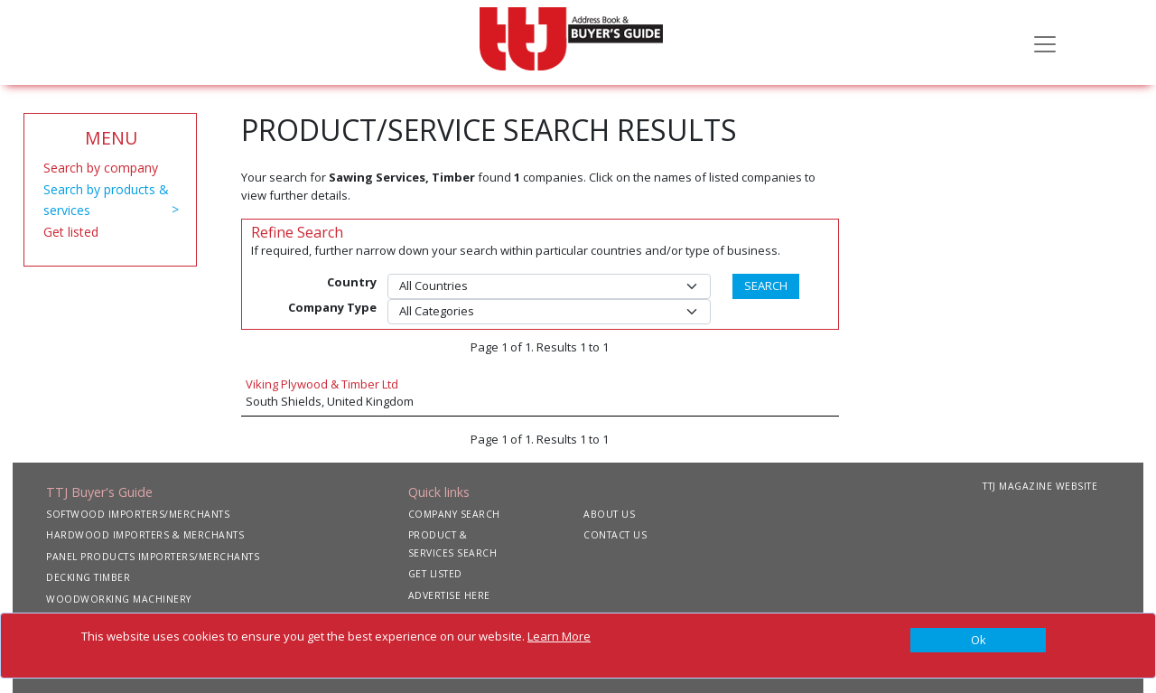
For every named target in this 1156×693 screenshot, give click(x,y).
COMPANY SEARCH (454, 514)
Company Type (332, 307)
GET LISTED (435, 573)
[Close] (978, 640)
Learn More (559, 636)
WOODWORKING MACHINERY (118, 599)
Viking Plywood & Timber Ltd (322, 384)
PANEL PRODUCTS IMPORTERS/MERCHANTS (152, 556)
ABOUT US (609, 514)
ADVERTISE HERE (449, 595)
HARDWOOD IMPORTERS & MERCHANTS (145, 535)
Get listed (70, 231)
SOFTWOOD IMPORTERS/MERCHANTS (137, 514)
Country (352, 282)
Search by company (100, 167)
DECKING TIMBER (88, 577)
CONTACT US (615, 535)
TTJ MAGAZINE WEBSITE (1040, 486)
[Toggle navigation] (1045, 42)
